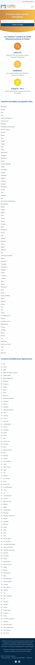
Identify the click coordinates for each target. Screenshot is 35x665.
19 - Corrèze (4, 415)
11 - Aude (3, 392)
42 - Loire (3, 481)
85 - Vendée (4, 604)
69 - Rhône (4, 558)
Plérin (2, 149)
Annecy (3, 284)
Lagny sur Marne (5, 295)
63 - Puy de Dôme (6, 541)
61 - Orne (3, 536)
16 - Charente (4, 407)
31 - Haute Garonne (6, 450)
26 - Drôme (4, 435)
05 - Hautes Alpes (6, 375)
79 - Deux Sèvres (5, 587)
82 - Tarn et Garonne (6, 596)
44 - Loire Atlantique (6, 487)
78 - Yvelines (4, 584)
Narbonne (3, 124)
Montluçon (4, 107)
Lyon (2, 350)
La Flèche (3, 275)
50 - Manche (4, 504)
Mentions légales (6, 657)
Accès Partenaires (28, 1)
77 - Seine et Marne (6, 581)
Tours (2, 192)
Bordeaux (3, 184)
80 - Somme (4, 590)
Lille (2, 235)
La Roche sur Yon (5, 321)
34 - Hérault (4, 458)
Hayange (3, 224)
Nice (2, 115)
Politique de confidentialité (18, 657)
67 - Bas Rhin (4, 553)
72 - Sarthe (4, 567)
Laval (2, 215)
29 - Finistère (4, 444)
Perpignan (3, 264)
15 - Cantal (4, 404)
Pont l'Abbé (4, 169)
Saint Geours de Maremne (8, 201)
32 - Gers (3, 453)
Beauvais (3, 241)
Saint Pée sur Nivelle (6, 255)
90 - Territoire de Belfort (7, 619)
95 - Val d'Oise (5, 633)
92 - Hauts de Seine (6, 624)
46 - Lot (3, 493)
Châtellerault (4, 324)
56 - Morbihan (5, 521)
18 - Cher (3, 412)
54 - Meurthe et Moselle (7, 516)
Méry (2, 281)
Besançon (3, 158)
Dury (2, 307)
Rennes (3, 189)
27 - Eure (3, 438)
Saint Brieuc (4, 152)
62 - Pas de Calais (6, 538)
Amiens (3, 304)
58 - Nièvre (4, 527)
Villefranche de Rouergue (8, 127)
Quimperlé (4, 175)
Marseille (3, 353)
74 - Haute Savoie (6, 573)
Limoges (3, 330)
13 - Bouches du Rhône (7, 398)
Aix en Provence (5, 129)
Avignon (3, 318)
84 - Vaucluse (4, 601)
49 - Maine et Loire (6, 501)
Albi (2, 310)
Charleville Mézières (6, 118)
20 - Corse (4, 418)
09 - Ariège (4, 387)
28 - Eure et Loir (5, 441)
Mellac (3, 167)
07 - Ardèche (4, 381)
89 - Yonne (4, 616)
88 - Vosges (4, 613)
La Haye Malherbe (6, 164)
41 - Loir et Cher (5, 478)
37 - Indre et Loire (6, 467)
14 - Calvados (5, 401)
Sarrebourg (4, 230)
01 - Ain (3, 364)
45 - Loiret (4, 490)
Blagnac (3, 178)
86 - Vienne (4, 607)
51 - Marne (4, 507)
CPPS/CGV (29, 657)
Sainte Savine (4, 121)
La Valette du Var (5, 315)
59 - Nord (3, 530)
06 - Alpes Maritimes (7, 378)
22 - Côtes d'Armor (6, 424)
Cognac (3, 144)
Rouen (2, 293)
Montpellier (4, 187)
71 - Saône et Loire (6, 564)
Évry (2, 338)
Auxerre (3, 335)
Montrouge (4, 341)
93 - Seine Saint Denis (7, 627)
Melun (2, 298)
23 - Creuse (4, 427)
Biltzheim (3, 270)
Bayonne (3, 250)
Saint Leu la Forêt (5, 344)
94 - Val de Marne (6, 630)
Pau (2, 252)
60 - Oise (3, 533)
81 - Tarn (3, 593)
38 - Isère (3, 470)
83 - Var (3, 599)
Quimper (3, 172)
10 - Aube (3, 390)
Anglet (2, 247)
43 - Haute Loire (5, 484)
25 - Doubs (4, 432)
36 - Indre (3, 464)
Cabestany (4, 261)
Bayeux (3, 135)
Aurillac (3, 141)
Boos (2, 290)
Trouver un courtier (17, 24)
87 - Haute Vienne (6, 610)
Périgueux (3, 155)
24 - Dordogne (5, 430)
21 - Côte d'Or (5, 421)
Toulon (2, 313)
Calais (2, 244)
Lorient (3, 218)
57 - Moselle (4, 524)
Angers (3, 212)
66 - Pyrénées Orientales (8, 550)
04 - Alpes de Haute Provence (9, 372)
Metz (2, 227)
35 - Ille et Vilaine (6, 461)
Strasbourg (4, 267)
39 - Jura (3, 473)
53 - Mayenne (4, 513)
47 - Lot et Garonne (6, 495)
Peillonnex (4, 287)
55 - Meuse (4, 518)
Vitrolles (3, 132)
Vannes (3, 221)
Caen (2, 138)
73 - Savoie (4, 570)
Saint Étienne (4, 204)
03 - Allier (3, 370)
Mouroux (3, 301)
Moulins (3, 109)
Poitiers (3, 327)
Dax (2, 198)
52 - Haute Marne (5, 510)
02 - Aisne (4, 367)
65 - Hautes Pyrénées (7, 547)
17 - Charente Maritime (7, 410)
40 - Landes (4, 475)
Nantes (3, 207)
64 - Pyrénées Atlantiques (8, 544)
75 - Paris (3, 576)
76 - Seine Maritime (6, 579)
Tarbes (3, 258)
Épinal (2, 333)
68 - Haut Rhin (5, 556)
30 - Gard (3, 447)
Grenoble (3, 195)
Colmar (3, 272)
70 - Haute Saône (5, 561)
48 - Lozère (4, 498)
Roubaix (3, 238)
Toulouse (3, 181)
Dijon (2, 147)
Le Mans (3, 278)
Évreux (3, 161)
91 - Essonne (4, 621)
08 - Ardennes (5, 384)
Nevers (3, 232)
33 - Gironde (4, 455)
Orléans (3, 210)
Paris (2, 347)
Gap (2, 112)
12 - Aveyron (4, 395)
